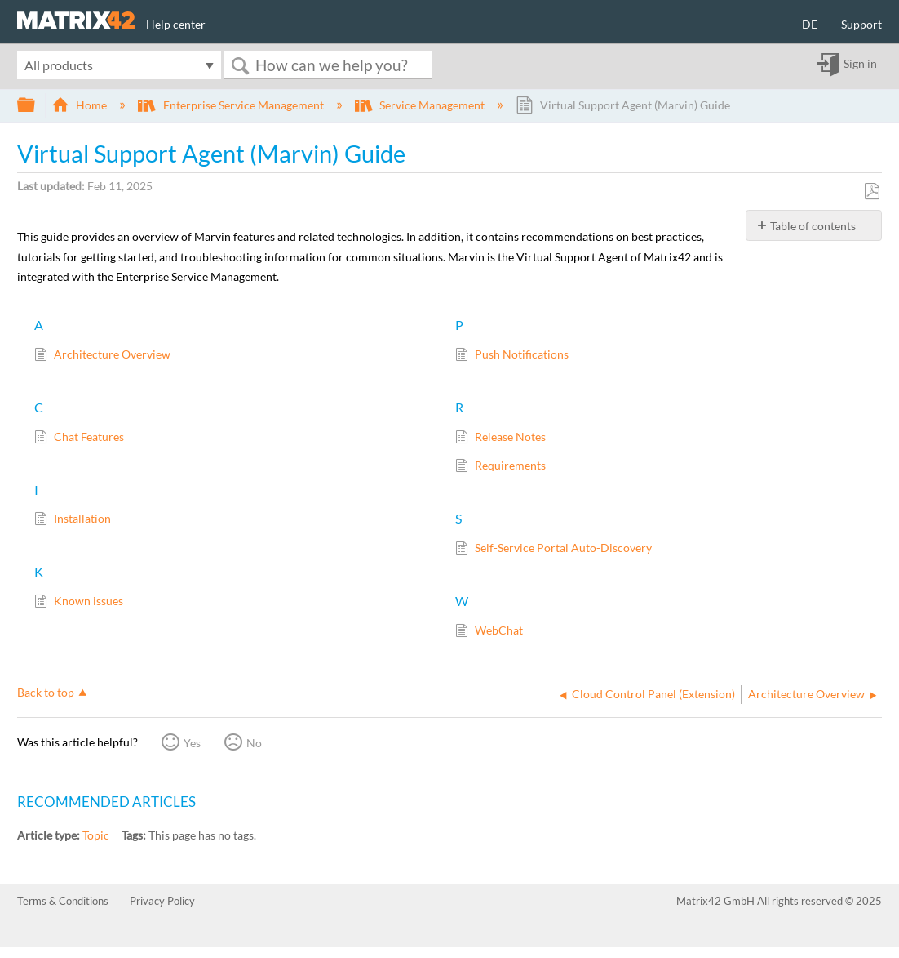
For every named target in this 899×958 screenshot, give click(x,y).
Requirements (500, 467)
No (254, 743)
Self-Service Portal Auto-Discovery (553, 549)
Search (240, 65)
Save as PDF (871, 191)
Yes (192, 743)
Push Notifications (512, 355)
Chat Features (79, 438)
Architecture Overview (102, 355)
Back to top (45, 692)
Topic (95, 835)
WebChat (489, 632)
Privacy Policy (162, 900)
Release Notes (500, 438)
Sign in (860, 64)
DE (809, 24)
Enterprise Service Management (232, 105)
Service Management (421, 105)
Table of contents (813, 226)
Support (861, 24)
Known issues (78, 602)
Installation (72, 520)
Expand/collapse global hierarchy (36, 105)
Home (80, 105)
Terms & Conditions (62, 900)
